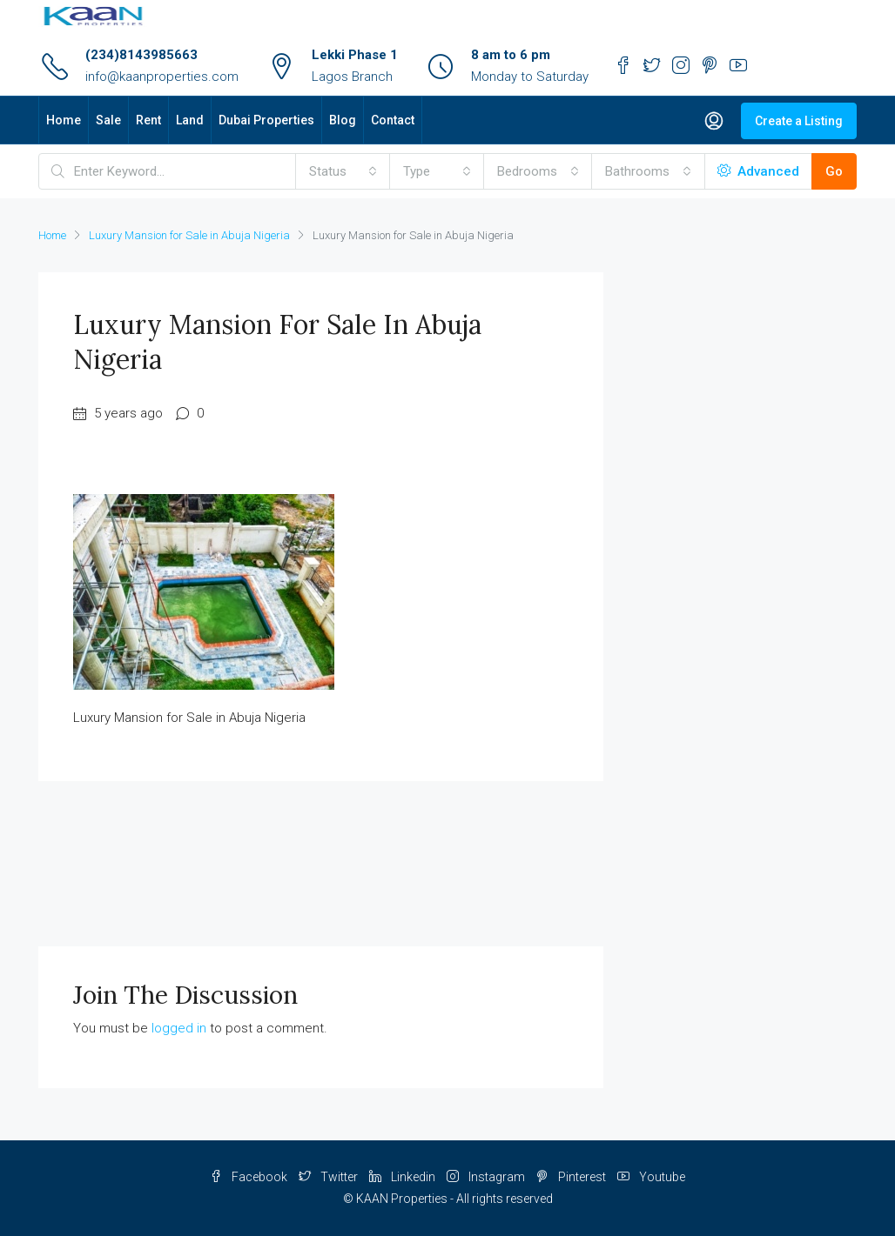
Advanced (758, 171)
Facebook (250, 1177)
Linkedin (403, 1177)
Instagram (487, 1177)
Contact (392, 120)
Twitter (329, 1177)
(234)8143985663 (141, 55)
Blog (342, 120)
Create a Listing (799, 121)
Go (834, 171)
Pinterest (572, 1177)
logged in (178, 1028)
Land (190, 120)
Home (63, 120)
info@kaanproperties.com (162, 76)
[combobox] (343, 171)
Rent (148, 120)
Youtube (651, 1177)
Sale (108, 120)
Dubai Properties (266, 120)
